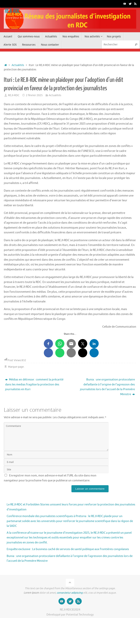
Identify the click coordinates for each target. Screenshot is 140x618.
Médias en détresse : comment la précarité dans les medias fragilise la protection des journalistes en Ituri (34, 384)
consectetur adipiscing (70, 592)
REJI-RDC (12, 11)
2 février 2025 (34, 95)
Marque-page (16, 366)
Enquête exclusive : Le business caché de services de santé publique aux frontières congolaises (68, 549)
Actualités (18, 65)
